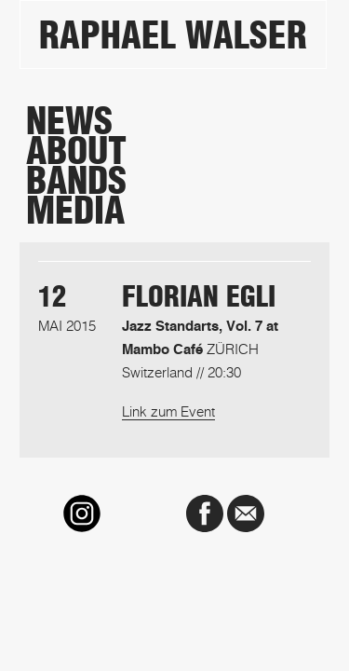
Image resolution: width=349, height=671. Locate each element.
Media (75, 211)
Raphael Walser (173, 35)
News (69, 121)
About (76, 151)
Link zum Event (168, 411)
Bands (76, 181)
